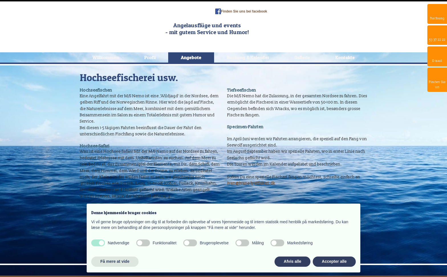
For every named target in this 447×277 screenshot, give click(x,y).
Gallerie (302, 57)
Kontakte (345, 57)
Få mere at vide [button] (114, 261)
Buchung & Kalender (248, 57)
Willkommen (105, 57)
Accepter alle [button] (334, 261)
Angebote (191, 57)
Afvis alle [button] (292, 261)
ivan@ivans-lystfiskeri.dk (251, 183)
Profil (150, 57)
